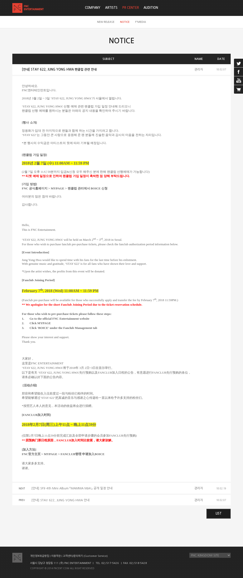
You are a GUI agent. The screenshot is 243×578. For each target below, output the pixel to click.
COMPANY (92, 7)
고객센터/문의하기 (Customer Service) (85, 556)
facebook (238, 71)
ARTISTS (111, 7)
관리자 (198, 69)
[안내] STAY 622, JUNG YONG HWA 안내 (60, 500)
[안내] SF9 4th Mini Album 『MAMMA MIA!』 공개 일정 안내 (71, 488)
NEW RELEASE (105, 22)
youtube (238, 80)
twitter (238, 63)
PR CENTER (130, 7)
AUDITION (151, 7)
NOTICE (125, 22)
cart (238, 89)
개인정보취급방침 (39, 556)
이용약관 (56, 556)
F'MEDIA (140, 22)
